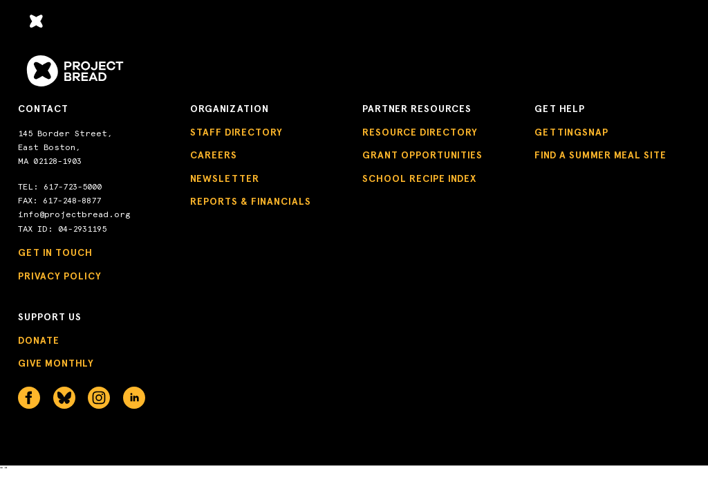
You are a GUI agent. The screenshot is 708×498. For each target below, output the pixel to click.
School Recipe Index (419, 179)
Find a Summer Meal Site (600, 155)
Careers (213, 155)
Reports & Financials (250, 202)
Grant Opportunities (422, 155)
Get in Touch (55, 253)
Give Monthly (56, 363)
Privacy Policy (60, 276)
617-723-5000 (73, 187)
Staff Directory (236, 132)
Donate (38, 341)
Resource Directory (420, 132)
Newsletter (224, 179)
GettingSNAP (571, 132)
